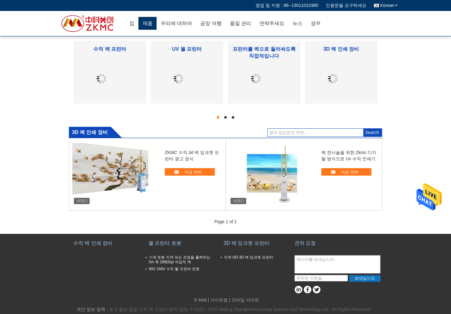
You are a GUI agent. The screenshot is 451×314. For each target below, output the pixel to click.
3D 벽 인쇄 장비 (341, 49)
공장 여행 (210, 23)
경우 (316, 23)
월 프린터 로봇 (164, 243)
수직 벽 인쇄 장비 (92, 243)
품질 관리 (240, 23)
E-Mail (200, 299)
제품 (148, 23)
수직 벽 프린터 (109, 49)
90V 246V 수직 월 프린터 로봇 (174, 269)
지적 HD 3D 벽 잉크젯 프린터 (248, 257)
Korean (389, 5)
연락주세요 (271, 23)
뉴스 (298, 23)
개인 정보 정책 (90, 309)
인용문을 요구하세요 (346, 5)
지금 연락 (193, 172)
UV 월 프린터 (187, 49)
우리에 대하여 (176, 23)
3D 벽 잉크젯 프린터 (246, 243)
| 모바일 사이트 (244, 299)
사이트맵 (219, 299)
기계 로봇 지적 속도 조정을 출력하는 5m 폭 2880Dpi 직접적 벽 (179, 259)
